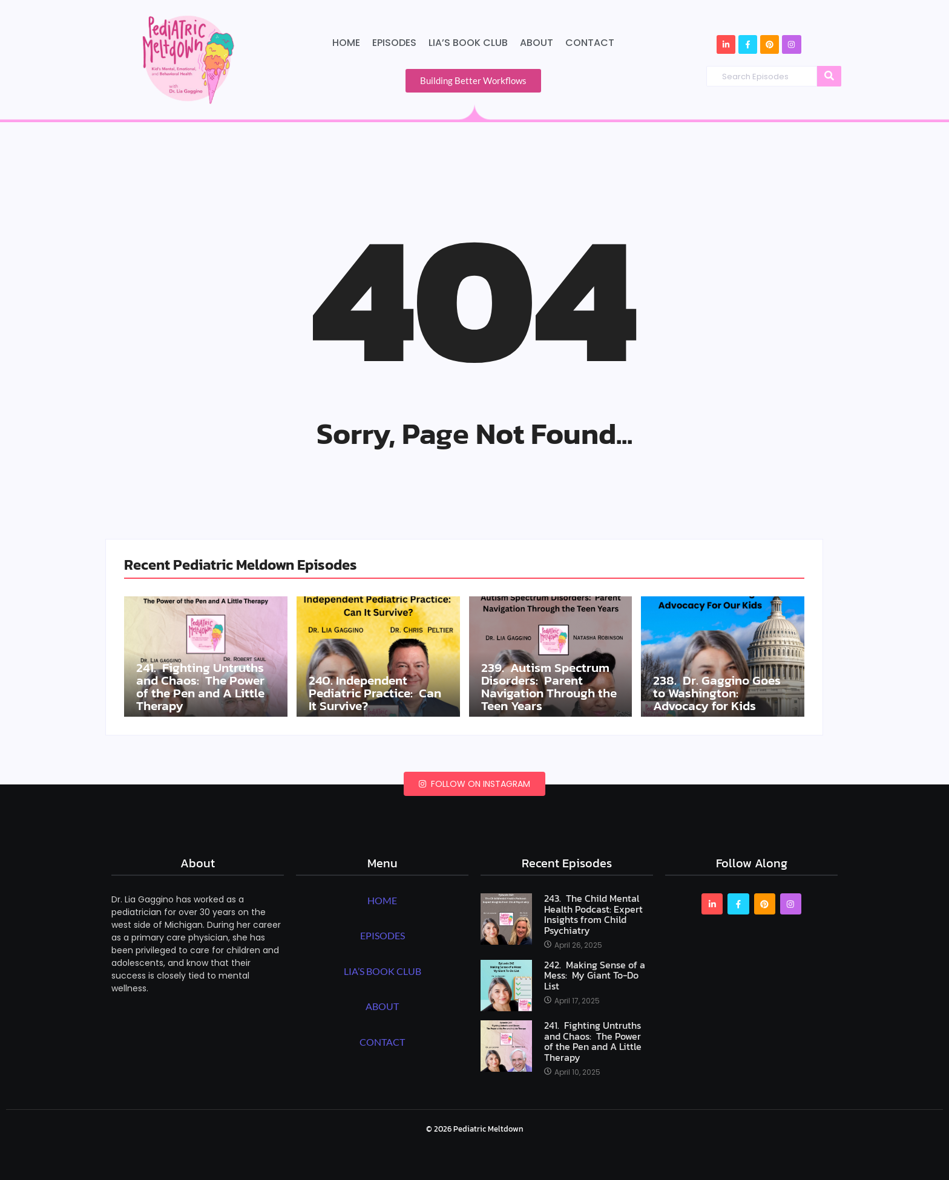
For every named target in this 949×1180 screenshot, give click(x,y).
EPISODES (382, 935)
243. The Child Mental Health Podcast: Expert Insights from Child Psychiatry (593, 914)
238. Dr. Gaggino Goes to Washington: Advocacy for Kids (718, 692)
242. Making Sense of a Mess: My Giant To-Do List (594, 976)
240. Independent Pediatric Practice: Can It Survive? (377, 692)
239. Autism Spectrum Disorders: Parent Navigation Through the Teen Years (548, 685)
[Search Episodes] (761, 76)
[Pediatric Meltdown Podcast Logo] (187, 58)
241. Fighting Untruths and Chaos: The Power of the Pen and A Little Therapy (203, 685)
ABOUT (382, 1006)
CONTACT (382, 1042)
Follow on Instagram (474, 784)
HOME (382, 900)
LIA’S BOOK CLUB (382, 971)
